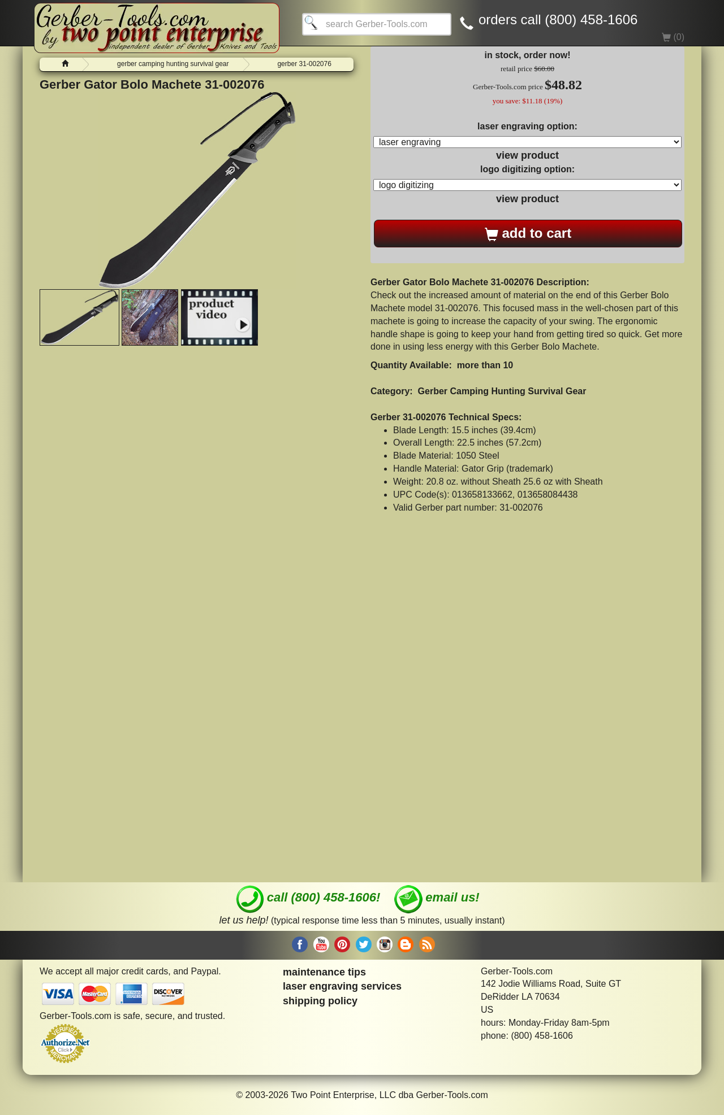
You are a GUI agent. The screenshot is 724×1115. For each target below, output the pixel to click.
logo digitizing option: (527, 169)
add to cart (528, 233)
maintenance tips (324, 972)
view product (527, 155)
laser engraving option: (527, 126)
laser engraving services (342, 986)
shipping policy (320, 1001)
